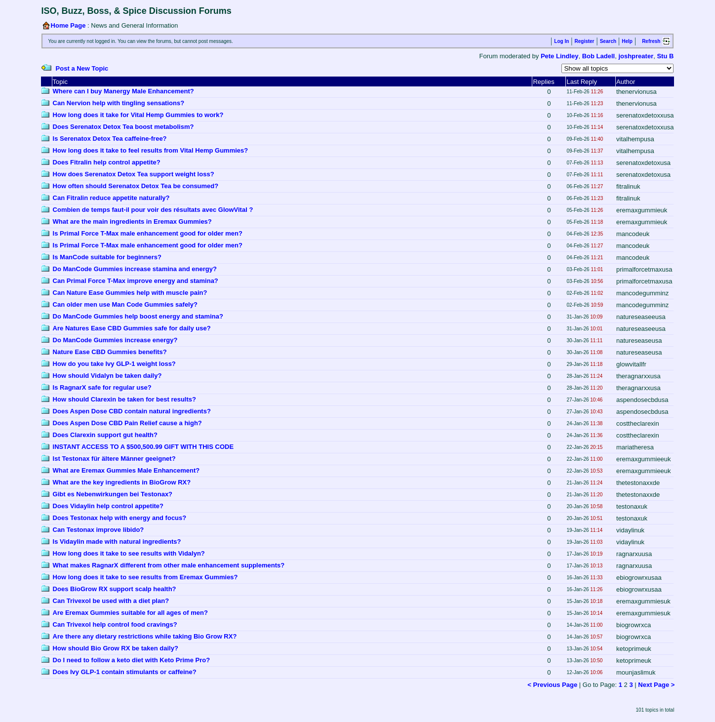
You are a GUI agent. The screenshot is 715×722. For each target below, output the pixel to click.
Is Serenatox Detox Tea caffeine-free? (110, 138)
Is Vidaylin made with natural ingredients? (117, 541)
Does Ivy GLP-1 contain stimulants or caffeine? (125, 672)
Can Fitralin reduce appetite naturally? (111, 197)
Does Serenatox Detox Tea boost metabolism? (123, 126)
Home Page (68, 25)
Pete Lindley (560, 56)
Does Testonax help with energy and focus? (120, 517)
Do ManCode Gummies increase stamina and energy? (135, 269)
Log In (561, 41)
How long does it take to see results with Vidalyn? (129, 553)
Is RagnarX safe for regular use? (102, 387)
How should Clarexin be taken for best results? (124, 399)
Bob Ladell (598, 56)
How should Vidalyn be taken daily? (107, 375)
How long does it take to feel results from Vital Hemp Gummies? (150, 150)
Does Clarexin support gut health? (105, 435)
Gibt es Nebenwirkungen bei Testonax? (112, 494)
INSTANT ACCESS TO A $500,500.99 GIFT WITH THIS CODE (143, 446)
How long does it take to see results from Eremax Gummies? (145, 577)
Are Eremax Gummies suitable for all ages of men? (130, 612)
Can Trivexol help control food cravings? (115, 624)
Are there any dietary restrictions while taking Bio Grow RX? (145, 636)
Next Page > (656, 684)
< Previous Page (552, 684)
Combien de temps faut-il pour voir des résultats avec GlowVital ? (153, 209)
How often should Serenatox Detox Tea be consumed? (136, 186)
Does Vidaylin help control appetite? (108, 506)
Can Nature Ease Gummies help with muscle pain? (130, 292)
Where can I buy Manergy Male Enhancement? (123, 91)
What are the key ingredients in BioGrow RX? (122, 482)
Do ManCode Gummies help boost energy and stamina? (138, 316)
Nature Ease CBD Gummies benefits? (110, 352)
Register (584, 41)
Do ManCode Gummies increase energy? (115, 340)
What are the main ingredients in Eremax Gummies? (132, 221)
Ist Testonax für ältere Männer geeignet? (114, 458)
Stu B (665, 56)
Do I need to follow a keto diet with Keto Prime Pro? (131, 660)
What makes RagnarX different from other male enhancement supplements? (169, 565)
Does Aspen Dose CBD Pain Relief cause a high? (127, 423)
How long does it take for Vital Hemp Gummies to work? (138, 115)
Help (627, 41)
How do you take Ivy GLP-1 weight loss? (114, 363)
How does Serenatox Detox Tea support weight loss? (133, 174)
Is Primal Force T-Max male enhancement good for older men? (147, 233)
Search (608, 41)
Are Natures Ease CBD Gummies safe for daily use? (132, 328)
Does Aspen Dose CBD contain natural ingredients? (132, 411)
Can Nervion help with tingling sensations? (119, 103)
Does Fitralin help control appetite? (106, 162)
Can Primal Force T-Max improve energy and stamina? (135, 280)
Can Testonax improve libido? (98, 529)
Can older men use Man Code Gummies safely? (125, 304)
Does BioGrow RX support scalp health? (114, 589)
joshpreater (635, 56)
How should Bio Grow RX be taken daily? (115, 648)
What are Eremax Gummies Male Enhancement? (126, 470)
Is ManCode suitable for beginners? (107, 257)
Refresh (651, 41)
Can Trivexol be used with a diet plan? (111, 600)
